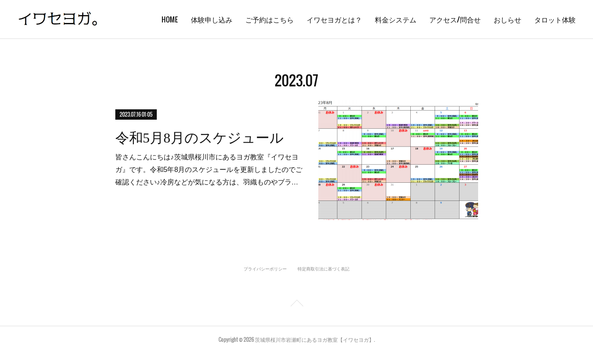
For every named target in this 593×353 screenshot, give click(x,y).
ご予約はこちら (269, 19)
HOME (170, 19)
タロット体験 (555, 19)
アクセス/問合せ (455, 19)
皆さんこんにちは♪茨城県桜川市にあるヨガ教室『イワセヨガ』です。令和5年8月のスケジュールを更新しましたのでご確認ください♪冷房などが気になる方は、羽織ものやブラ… (209, 169)
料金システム (395, 19)
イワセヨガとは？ (334, 19)
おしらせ (507, 19)
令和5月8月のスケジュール (199, 138)
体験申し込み (211, 19)
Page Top (296, 304)
